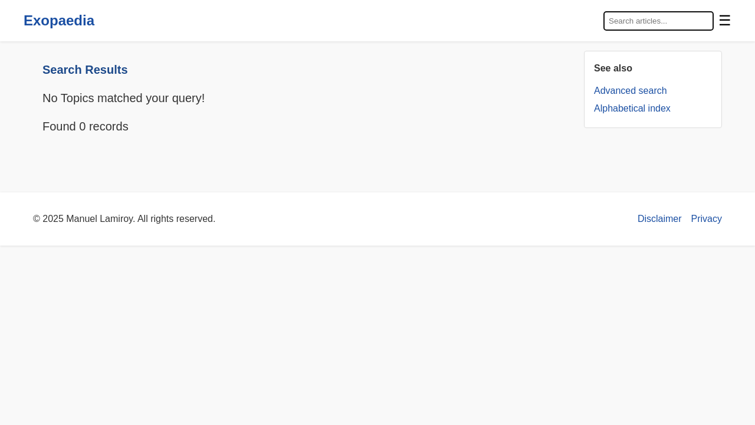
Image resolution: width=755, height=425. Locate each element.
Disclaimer (660, 219)
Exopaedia (59, 20)
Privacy (706, 219)
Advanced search (630, 91)
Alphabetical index (632, 108)
